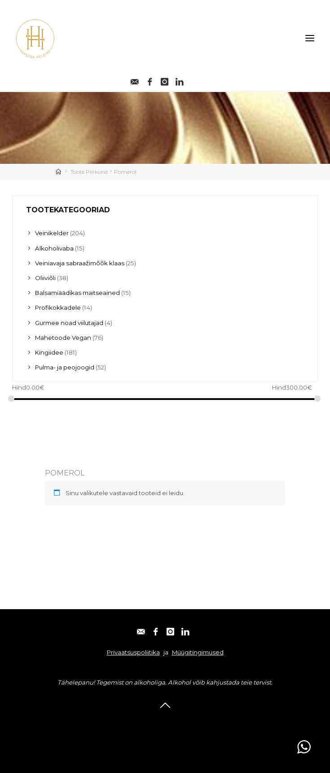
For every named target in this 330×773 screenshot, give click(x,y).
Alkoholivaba (54, 248)
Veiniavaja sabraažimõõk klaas (79, 263)
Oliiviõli (45, 277)
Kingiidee (49, 352)
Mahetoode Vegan (63, 337)
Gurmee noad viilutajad (69, 322)
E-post (112, 721)
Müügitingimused (198, 652)
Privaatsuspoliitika (133, 652)
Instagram (179, 721)
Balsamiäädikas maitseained (77, 292)
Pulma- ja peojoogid (64, 367)
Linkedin (214, 721)
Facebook (143, 721)
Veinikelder (52, 233)
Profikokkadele (58, 307)
